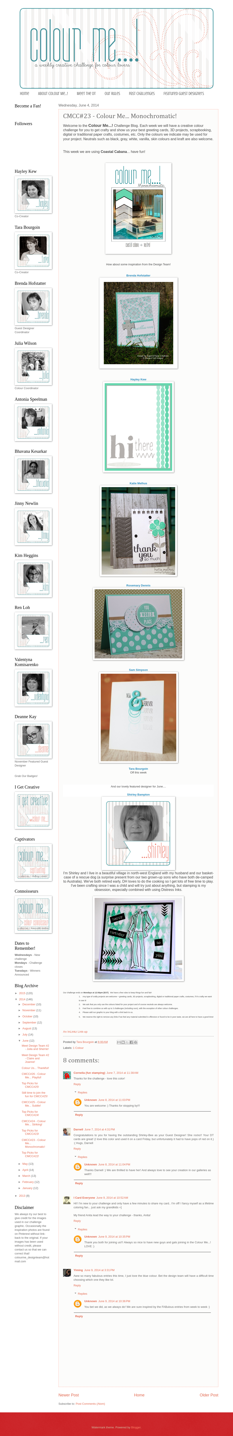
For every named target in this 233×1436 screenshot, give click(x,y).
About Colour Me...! (53, 93)
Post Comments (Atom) (90, 1403)
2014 (22, 999)
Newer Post (68, 1395)
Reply (77, 1084)
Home (24, 93)
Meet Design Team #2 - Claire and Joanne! (35, 1058)
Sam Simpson (138, 670)
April (25, 1170)
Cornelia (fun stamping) (89, 1072)
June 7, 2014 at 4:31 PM (100, 1129)
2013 (22, 1195)
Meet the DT (86, 93)
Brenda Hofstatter (138, 275)
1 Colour (78, 1047)
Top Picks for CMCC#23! (30, 1132)
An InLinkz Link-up (75, 1031)
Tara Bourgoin (138, 768)
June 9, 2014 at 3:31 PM (99, 1270)
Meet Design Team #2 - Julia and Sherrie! (35, 1047)
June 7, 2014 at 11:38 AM (122, 1072)
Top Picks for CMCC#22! (30, 1154)
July (25, 1034)
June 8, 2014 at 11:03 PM (114, 1100)
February (28, 1182)
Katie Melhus (138, 483)
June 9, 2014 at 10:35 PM (114, 1236)
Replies (82, 1092)
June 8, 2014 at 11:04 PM (114, 1164)
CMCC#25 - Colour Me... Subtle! (34, 1103)
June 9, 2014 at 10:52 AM (112, 1197)
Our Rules (112, 93)
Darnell (78, 1129)
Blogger (136, 1427)
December (29, 1004)
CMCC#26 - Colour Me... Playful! (34, 1075)
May (25, 1163)
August (27, 1028)
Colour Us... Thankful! (35, 1068)
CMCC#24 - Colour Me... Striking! (34, 1122)
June (25, 1040)
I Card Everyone (84, 1197)
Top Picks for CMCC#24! (30, 1113)
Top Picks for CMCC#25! (30, 1085)
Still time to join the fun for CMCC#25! (35, 1094)
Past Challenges (142, 93)
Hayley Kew (138, 379)
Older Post (209, 1395)
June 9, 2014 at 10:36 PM (114, 1301)
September (29, 1022)
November (29, 1010)
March (26, 1175)
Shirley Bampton (138, 794)
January (27, 1188)
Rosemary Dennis (138, 585)
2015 (22, 993)
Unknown (90, 1100)
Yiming (78, 1270)
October (27, 1016)
